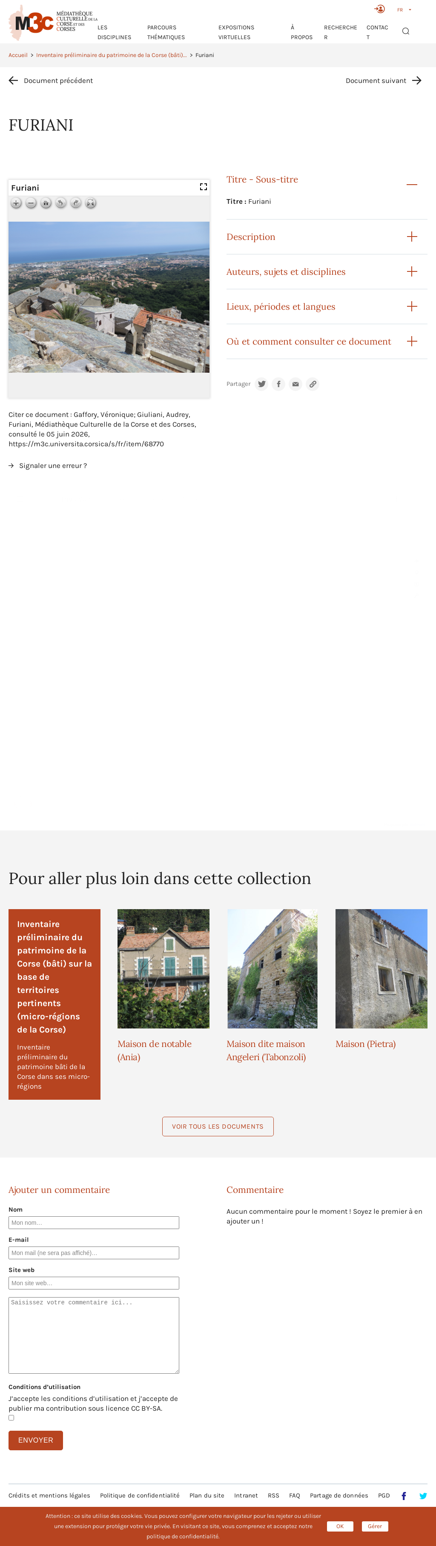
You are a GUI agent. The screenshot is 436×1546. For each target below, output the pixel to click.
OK (340, 1526)
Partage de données (339, 1495)
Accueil (18, 55)
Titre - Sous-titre (262, 179)
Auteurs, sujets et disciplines (286, 271)
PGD (384, 1495)
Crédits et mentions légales (49, 1495)
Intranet (246, 1495)
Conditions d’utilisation (44, 1387)
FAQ (294, 1495)
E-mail (19, 1240)
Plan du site (206, 1495)
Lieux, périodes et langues (281, 306)
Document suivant (376, 80)
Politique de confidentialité (140, 1495)
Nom (16, 1209)
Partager (238, 384)
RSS (273, 1495)
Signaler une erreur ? (53, 465)
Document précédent (58, 80)
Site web (21, 1270)
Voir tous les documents (218, 1126)
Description (251, 236)
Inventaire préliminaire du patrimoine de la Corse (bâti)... (111, 55)
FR (400, 10)
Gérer (375, 1526)
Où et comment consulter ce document (309, 341)
